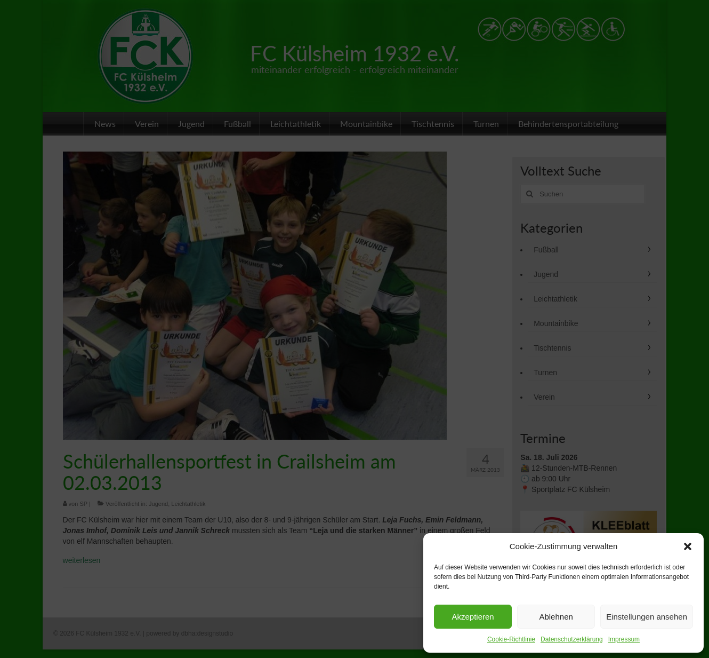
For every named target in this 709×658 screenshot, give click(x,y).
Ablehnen (556, 616)
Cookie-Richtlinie (511, 639)
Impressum (624, 639)
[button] (687, 546)
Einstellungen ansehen (646, 616)
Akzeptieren (473, 616)
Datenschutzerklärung (572, 639)
